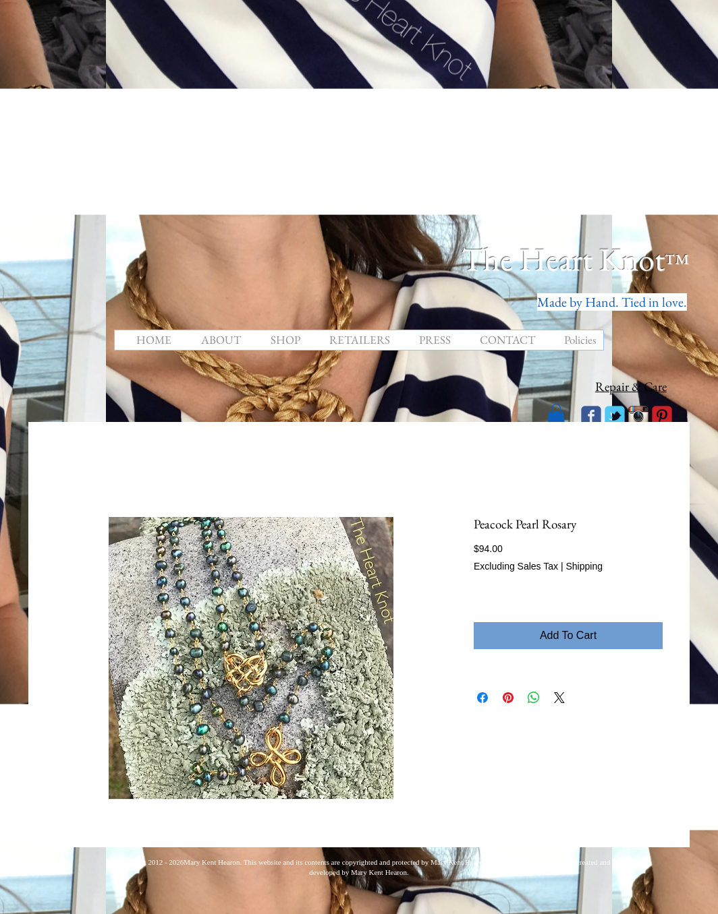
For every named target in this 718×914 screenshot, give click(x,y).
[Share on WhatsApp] (534, 698)
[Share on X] (559, 698)
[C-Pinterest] (662, 416)
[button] (556, 415)
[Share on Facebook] (482, 698)
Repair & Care (631, 386)
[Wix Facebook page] (591, 416)
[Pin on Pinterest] (508, 698)
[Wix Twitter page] (615, 416)
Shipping (584, 566)
